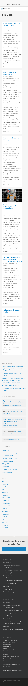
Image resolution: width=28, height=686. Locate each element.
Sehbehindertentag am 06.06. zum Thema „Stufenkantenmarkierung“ (12, 259)
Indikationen (8, 567)
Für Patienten (7, 562)
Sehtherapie (17, 78)
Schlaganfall (12, 78)
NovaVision (6, 27)
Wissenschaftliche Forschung (13, 623)
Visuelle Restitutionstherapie (11, 565)
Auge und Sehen (12, 27)
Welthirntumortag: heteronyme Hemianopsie (10, 207)
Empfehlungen (9, 616)
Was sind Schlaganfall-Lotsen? (10, 385)
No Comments (11, 213)
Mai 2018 (4, 481)
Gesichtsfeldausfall (6, 78)
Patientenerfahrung (7, 461)
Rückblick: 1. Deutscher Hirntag (11, 139)
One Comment (16, 80)
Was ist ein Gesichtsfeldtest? (13, 405)
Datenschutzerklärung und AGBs (12, 670)
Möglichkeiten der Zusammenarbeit (13, 629)
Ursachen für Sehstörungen (8, 80)
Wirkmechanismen (7, 472)
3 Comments (12, 30)
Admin (5, 142)
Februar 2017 (6, 498)
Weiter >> (14, 549)
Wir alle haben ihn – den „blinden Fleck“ (11, 25)
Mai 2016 (4, 522)
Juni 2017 (4, 487)
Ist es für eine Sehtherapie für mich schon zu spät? (14, 389)
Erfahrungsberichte (10, 573)
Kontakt (8, 4)
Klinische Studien (9, 607)
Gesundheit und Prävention (9, 458)
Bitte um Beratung (8, 592)
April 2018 (5, 484)
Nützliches (6, 586)
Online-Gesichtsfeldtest (8, 2)
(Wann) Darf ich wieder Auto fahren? (11, 73)
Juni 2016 (4, 519)
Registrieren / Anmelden (17, 4)
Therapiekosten (7, 589)
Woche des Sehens (14, 440)
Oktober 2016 (6, 509)
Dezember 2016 (6, 503)
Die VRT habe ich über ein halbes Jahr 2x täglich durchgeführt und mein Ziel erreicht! (13, 369)
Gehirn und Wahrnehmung (14, 314)
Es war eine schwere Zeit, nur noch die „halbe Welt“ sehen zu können (12, 375)
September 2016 (6, 511)
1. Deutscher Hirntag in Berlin (11, 311)
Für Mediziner (7, 603)
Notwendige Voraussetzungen (13, 570)
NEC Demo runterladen (19, 2)
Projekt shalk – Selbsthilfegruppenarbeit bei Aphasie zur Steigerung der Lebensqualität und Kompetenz (13, 381)
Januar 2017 (5, 500)
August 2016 (5, 514)
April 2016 (5, 525)
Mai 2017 (4, 489)
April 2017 (5, 492)
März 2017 (5, 495)
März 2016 (5, 528)
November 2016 (6, 506)
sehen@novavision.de (13, 659)
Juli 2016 (4, 517)
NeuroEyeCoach (7, 576)
